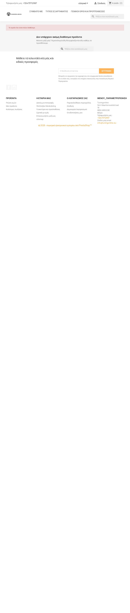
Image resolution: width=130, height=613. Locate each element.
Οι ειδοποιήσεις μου (74, 112)
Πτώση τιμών (11, 103)
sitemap (39, 119)
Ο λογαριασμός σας (77, 98)
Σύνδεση (70, 106)
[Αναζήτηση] (107, 16)
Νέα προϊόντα (11, 106)
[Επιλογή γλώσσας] (84, 3)
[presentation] (77, 62)
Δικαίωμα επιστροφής (45, 103)
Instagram (14, 87)
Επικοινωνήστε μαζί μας (46, 116)
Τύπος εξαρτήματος (57, 11)
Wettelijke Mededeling (46, 106)
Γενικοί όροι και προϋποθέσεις (88, 11)
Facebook (8, 87)
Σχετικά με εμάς (42, 112)
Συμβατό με (36, 11)
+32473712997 (30, 3)
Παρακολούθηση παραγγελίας (79, 103)
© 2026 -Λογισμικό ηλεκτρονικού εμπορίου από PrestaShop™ (65, 125)
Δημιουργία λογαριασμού (77, 109)
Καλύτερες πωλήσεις (14, 109)
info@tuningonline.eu (106, 123)
